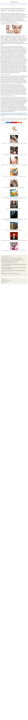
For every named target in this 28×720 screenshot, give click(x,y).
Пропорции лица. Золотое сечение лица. (9, 262)
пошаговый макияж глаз (20, 118)
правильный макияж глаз (7, 118)
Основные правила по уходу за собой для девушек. (11, 257)
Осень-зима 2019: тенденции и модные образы (10, 273)
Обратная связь (3, 282)
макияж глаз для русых (9, 120)
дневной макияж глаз (3, 120)
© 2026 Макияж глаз (4, 278)
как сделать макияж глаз (9, 119)
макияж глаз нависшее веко (22, 119)
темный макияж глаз (15, 119)
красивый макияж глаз (14, 118)
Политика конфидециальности (5, 281)
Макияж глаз (14, 2)
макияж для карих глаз (16, 120)
